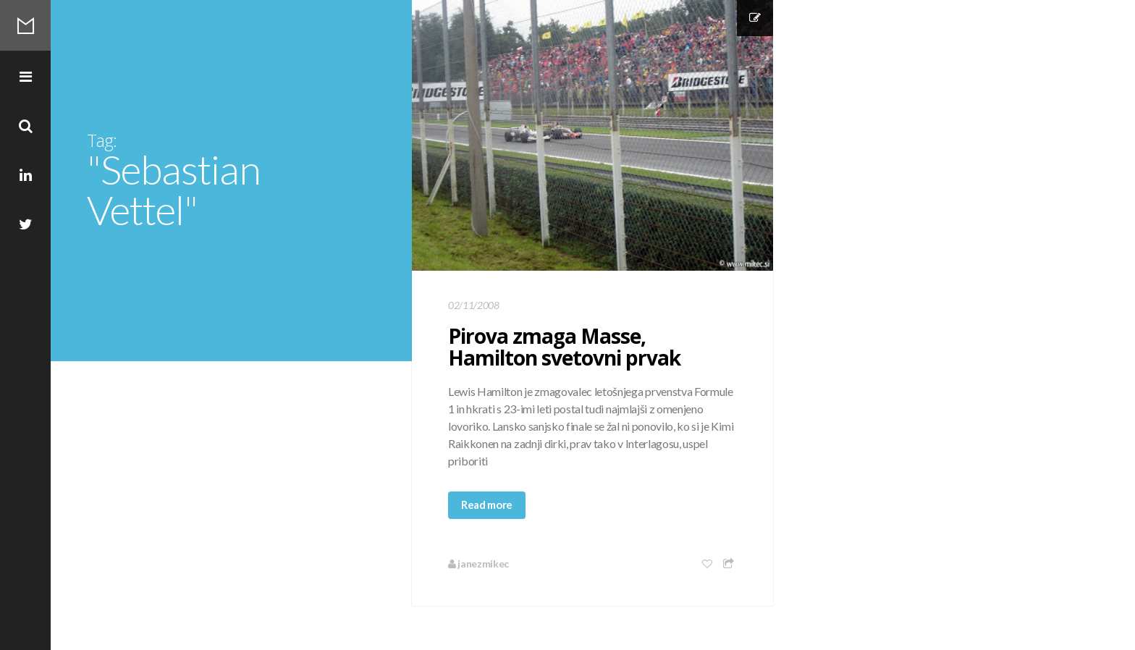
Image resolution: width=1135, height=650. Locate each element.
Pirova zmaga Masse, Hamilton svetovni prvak (564, 346)
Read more (486, 504)
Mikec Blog (25, 25)
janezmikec (478, 563)
